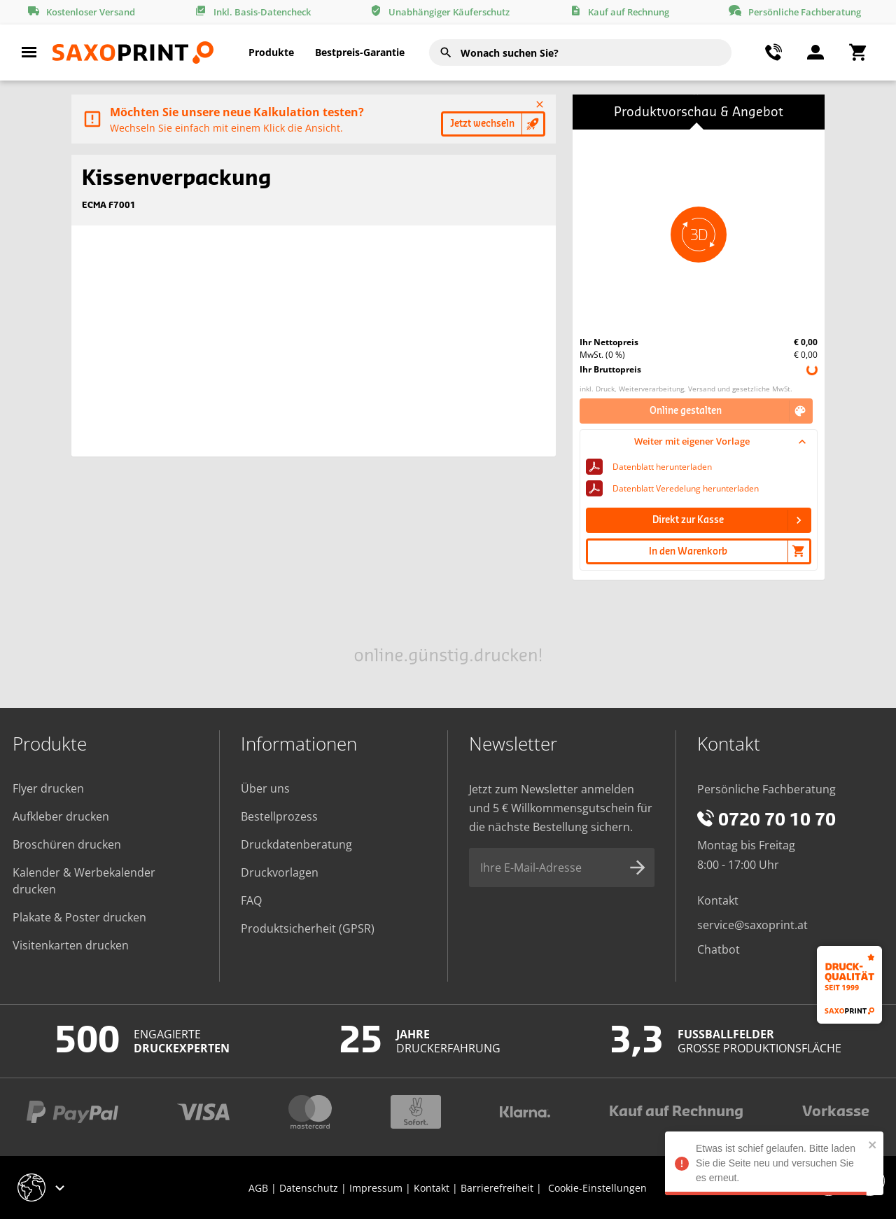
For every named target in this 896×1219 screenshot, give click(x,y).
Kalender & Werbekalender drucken (84, 881)
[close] (869, 1144)
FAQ (251, 900)
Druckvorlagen (279, 872)
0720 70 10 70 (766, 820)
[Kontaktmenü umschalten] (773, 52)
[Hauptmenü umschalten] (29, 52)
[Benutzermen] (815, 52)
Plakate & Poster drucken (79, 917)
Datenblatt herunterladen (662, 467)
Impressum (375, 1187)
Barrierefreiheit (497, 1187)
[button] (699, 234)
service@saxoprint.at (752, 925)
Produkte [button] (271, 52)
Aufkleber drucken (61, 816)
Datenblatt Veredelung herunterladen (685, 488)
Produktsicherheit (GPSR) (307, 928)
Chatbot (718, 949)
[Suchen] (446, 53)
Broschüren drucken (67, 844)
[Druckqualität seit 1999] (849, 985)
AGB (258, 1187)
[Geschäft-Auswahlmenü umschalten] (43, 1187)
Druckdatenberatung (296, 844)
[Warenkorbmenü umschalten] (857, 52)
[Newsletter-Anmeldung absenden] (637, 867)
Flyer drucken (48, 788)
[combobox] (580, 53)
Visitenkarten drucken (71, 945)
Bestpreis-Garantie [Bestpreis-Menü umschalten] (360, 52)
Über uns (265, 788)
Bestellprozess (279, 816)
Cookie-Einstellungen (597, 1187)
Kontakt (717, 900)
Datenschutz (308, 1187)
